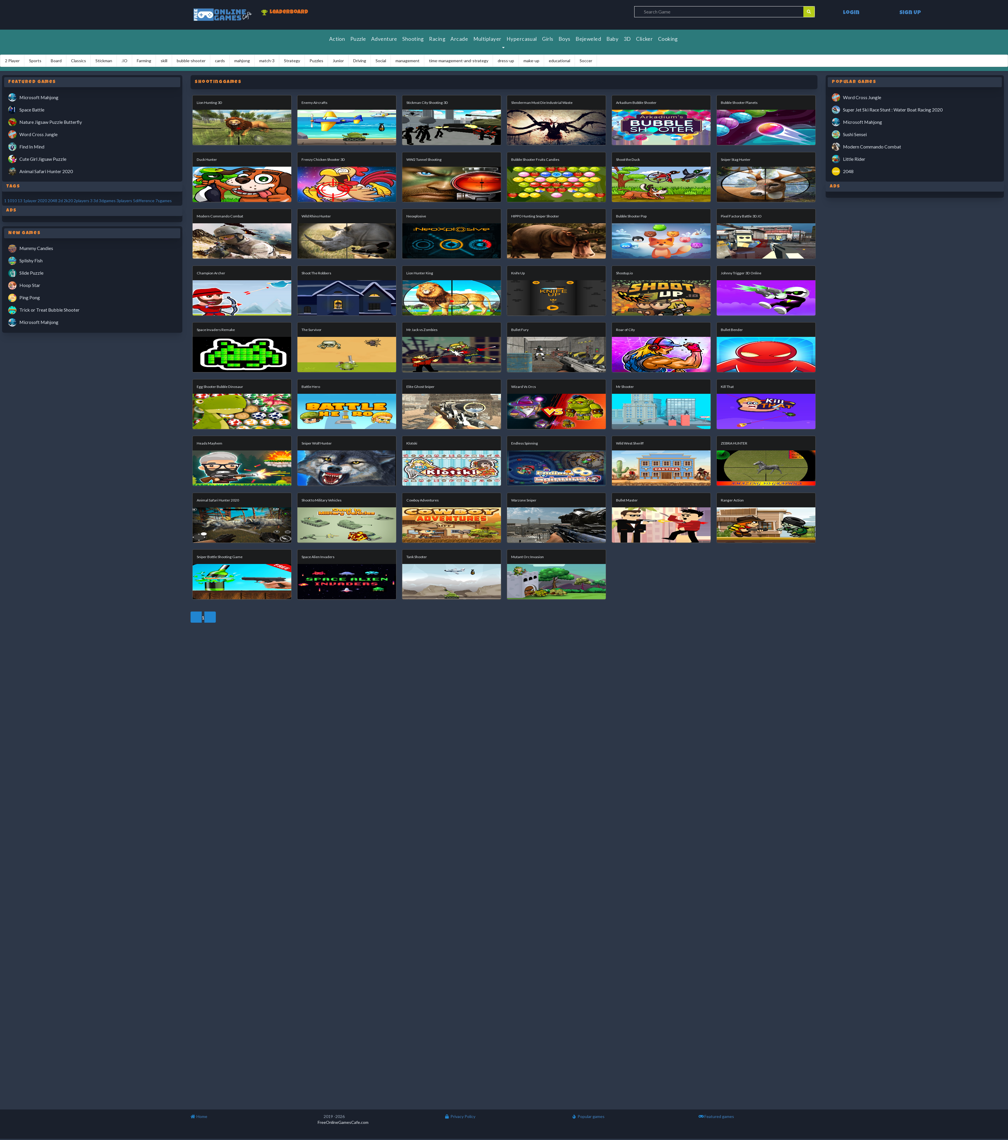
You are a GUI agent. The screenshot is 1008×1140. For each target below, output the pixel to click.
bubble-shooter (191, 60)
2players (81, 200)
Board (56, 60)
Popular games (588, 1116)
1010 (12, 200)
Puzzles (316, 60)
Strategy (292, 60)
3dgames (107, 200)
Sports (35, 60)
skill (164, 60)
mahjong (242, 60)
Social (381, 60)
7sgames (163, 200)
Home (199, 1116)
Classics (78, 60)
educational (559, 60)
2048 (52, 200)
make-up (531, 60)
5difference (143, 200)
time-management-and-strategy (458, 60)
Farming (144, 60)
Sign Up (910, 13)
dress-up (506, 60)
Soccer (586, 60)
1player (30, 200)
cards (220, 60)
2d (60, 200)
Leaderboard (284, 13)
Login (851, 13)
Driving (359, 60)
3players (124, 200)
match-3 (267, 60)
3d (95, 200)
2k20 (68, 200)
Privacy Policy (460, 1116)
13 (20, 200)
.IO (124, 60)
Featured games (716, 1116)
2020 (42, 200)
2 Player (12, 60)
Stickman (103, 60)
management (408, 60)
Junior (338, 60)
